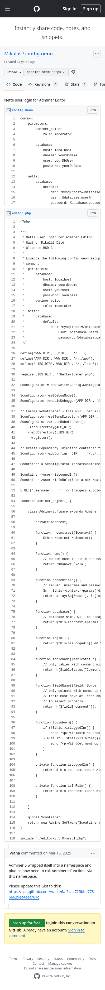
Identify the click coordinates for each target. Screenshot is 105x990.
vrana (15, 853)
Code (14, 84)
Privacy (28, 959)
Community (75, 959)
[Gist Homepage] (37, 9)
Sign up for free (27, 922)
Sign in (70, 9)
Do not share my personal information (52, 968)
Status (58, 959)
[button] (72, 72)
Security (43, 959)
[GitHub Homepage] (37, 976)
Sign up (90, 9)
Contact (38, 963)
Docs (92, 959)
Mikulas (12, 53)
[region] (52, 161)
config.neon (39, 53)
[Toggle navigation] (7, 9)
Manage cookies (60, 963)
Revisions (43, 84)
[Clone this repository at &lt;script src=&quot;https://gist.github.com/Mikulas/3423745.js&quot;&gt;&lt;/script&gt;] (45, 72)
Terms (13, 959)
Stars (76, 84)
